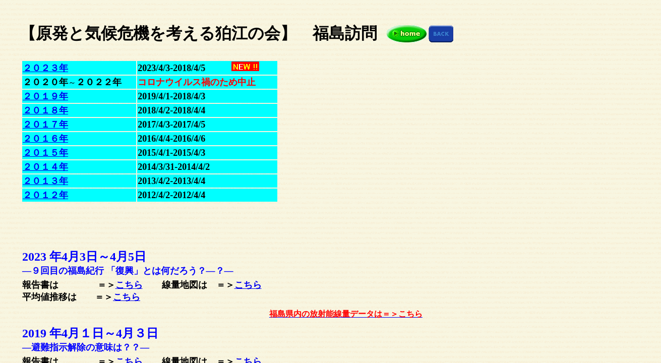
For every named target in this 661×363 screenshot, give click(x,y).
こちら (129, 285)
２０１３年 (45, 181)
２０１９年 (45, 96)
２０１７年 (45, 124)
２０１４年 (45, 167)
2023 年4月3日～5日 (84, 256)
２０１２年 (45, 195)
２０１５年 (45, 153)
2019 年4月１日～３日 (90, 333)
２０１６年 (45, 139)
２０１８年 (45, 110)
